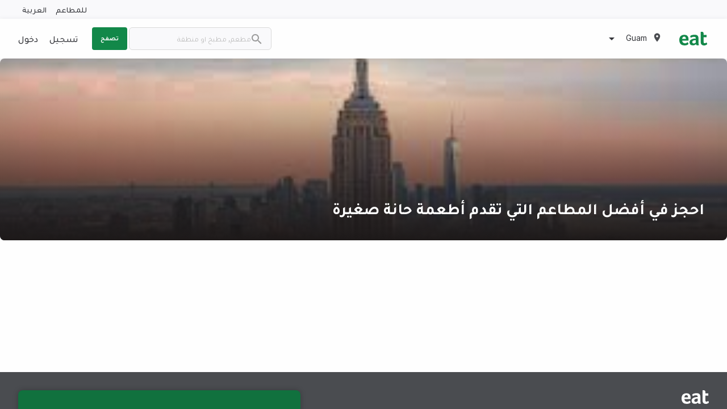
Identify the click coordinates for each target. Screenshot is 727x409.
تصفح (110, 38)
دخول (28, 38)
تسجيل (63, 38)
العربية (34, 9)
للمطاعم (71, 9)
